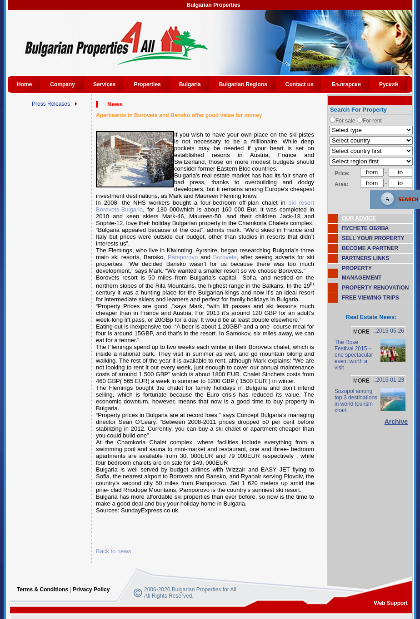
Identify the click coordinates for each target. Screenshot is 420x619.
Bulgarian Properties (213, 5)
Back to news (113, 551)
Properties (147, 84)
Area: (342, 184)
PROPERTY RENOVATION (375, 288)
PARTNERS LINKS (365, 258)
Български (346, 84)
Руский (388, 84)
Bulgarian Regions (243, 84)
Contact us (299, 84)
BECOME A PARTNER (370, 248)
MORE (361, 332)
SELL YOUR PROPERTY (373, 238)
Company (62, 84)
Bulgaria (190, 84)
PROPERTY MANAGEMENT (361, 273)
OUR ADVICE (359, 218)
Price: (342, 173)
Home (24, 84)
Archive (396, 421)
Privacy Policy (91, 589)
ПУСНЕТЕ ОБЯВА (365, 228)
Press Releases (51, 104)
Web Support (391, 603)
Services (104, 84)
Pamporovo (183, 257)
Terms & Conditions (42, 589)
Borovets (224, 257)
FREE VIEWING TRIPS (370, 298)
